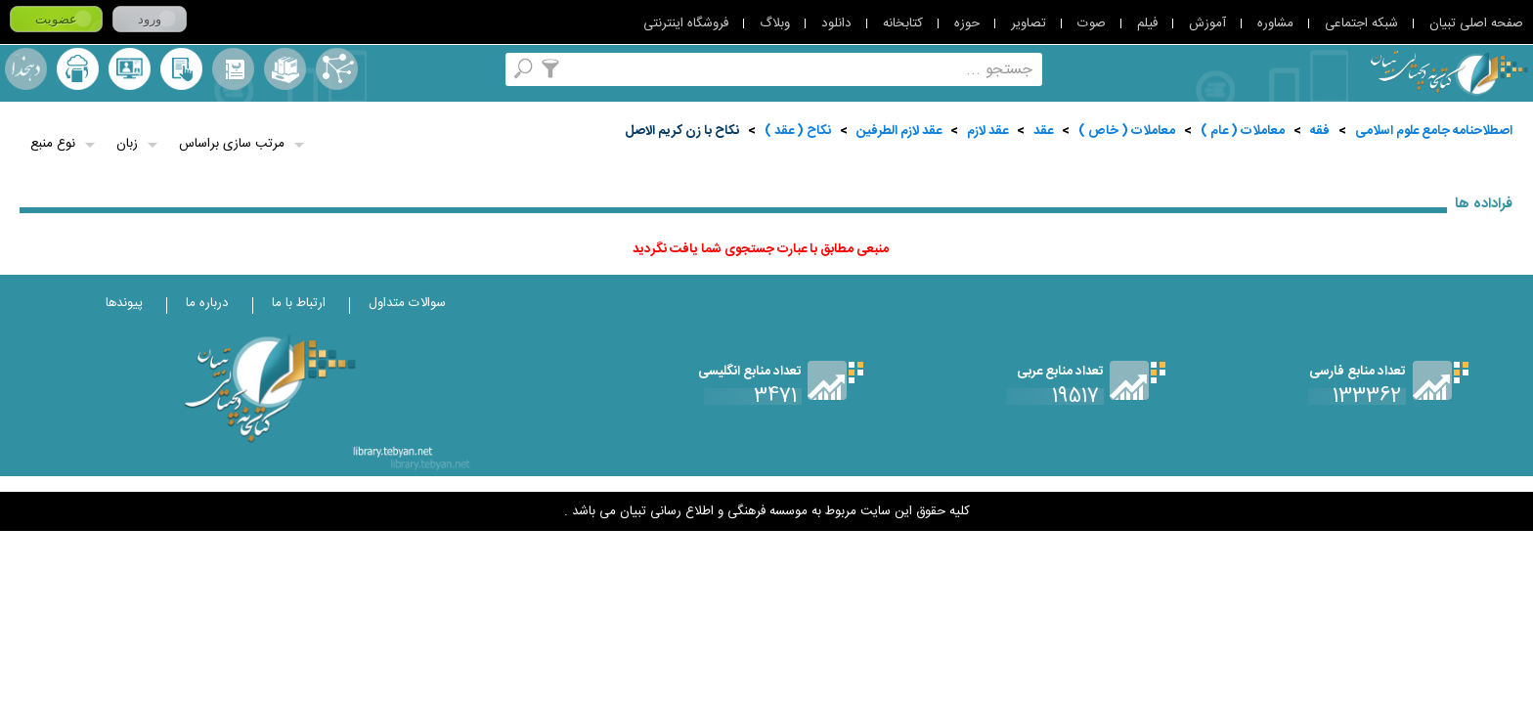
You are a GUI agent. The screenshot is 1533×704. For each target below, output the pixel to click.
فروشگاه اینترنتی (685, 23)
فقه (1320, 131)
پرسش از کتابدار (130, 69)
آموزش (1207, 23)
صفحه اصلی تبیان (1476, 23)
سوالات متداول (407, 303)
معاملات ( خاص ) (1126, 131)
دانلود (836, 23)
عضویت (56, 19)
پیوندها (124, 303)
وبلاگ (775, 23)
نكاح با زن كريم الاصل (682, 131)
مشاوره (1275, 23)
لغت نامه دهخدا (26, 69)
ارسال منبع (78, 69)
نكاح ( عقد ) (798, 131)
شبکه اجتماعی (1361, 23)
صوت (1091, 23)
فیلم (1147, 23)
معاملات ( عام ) (1243, 131)
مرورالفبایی (233, 69)
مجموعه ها (285, 69)
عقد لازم (987, 131)
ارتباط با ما (299, 303)
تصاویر (1028, 23)
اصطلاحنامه (337, 69)
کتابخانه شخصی (181, 69)
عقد (1043, 131)
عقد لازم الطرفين (899, 131)
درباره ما (207, 303)
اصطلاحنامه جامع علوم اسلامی (1433, 131)
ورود (149, 19)
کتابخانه (903, 23)
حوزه (967, 23)
